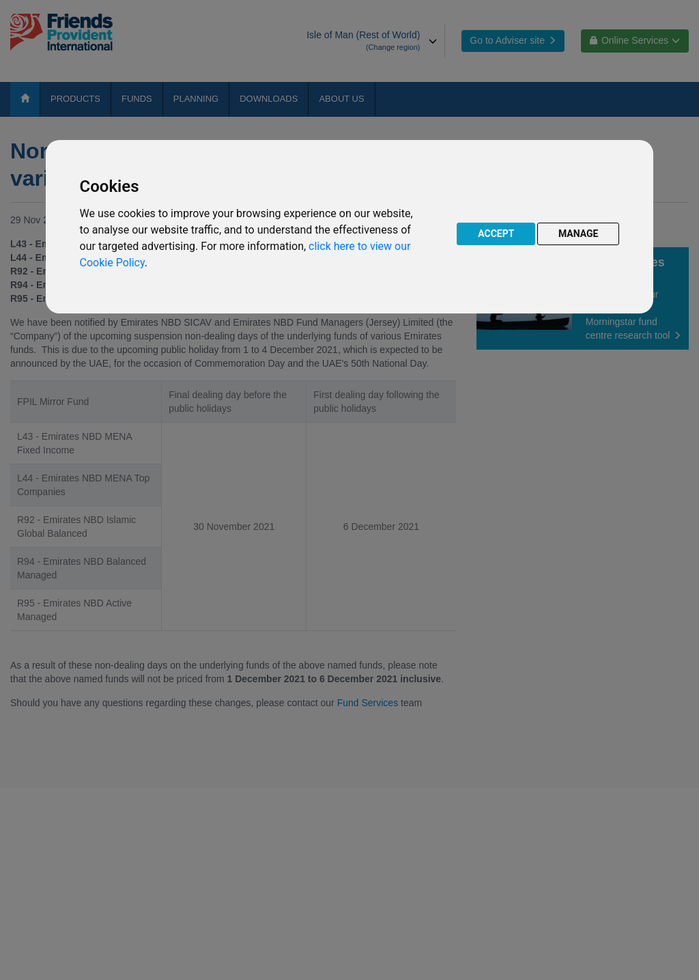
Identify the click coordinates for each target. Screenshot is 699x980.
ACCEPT (496, 233)
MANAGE (578, 233)
